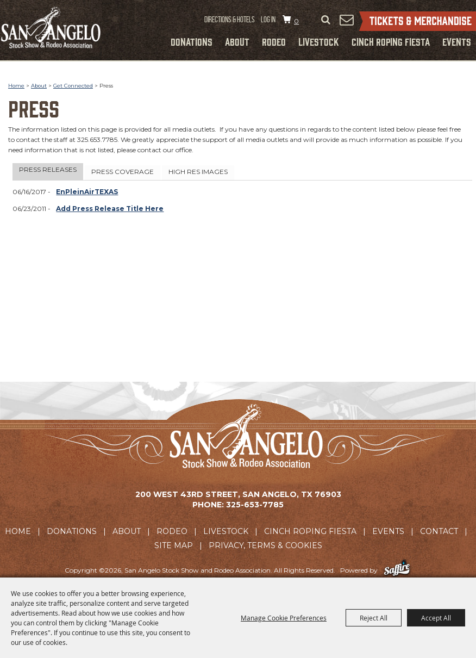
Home (16, 86)
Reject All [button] (373, 617)
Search (325, 20)
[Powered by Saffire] (397, 570)
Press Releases (48, 169)
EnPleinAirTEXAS (87, 192)
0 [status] (296, 21)
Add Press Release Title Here (110, 208)
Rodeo (274, 41)
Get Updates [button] (346, 19)
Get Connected (73, 86)
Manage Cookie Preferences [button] (284, 617)
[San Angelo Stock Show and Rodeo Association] (51, 27)
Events (456, 41)
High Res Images (198, 171)
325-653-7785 (255, 505)
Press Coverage (122, 171)
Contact (439, 531)
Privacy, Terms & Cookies (265, 545)
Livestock (318, 41)
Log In (268, 19)
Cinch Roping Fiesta (391, 41)
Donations (191, 41)
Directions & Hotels (229, 19)
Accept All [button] (436, 617)
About (237, 41)
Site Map (173, 545)
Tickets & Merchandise (417, 21)
